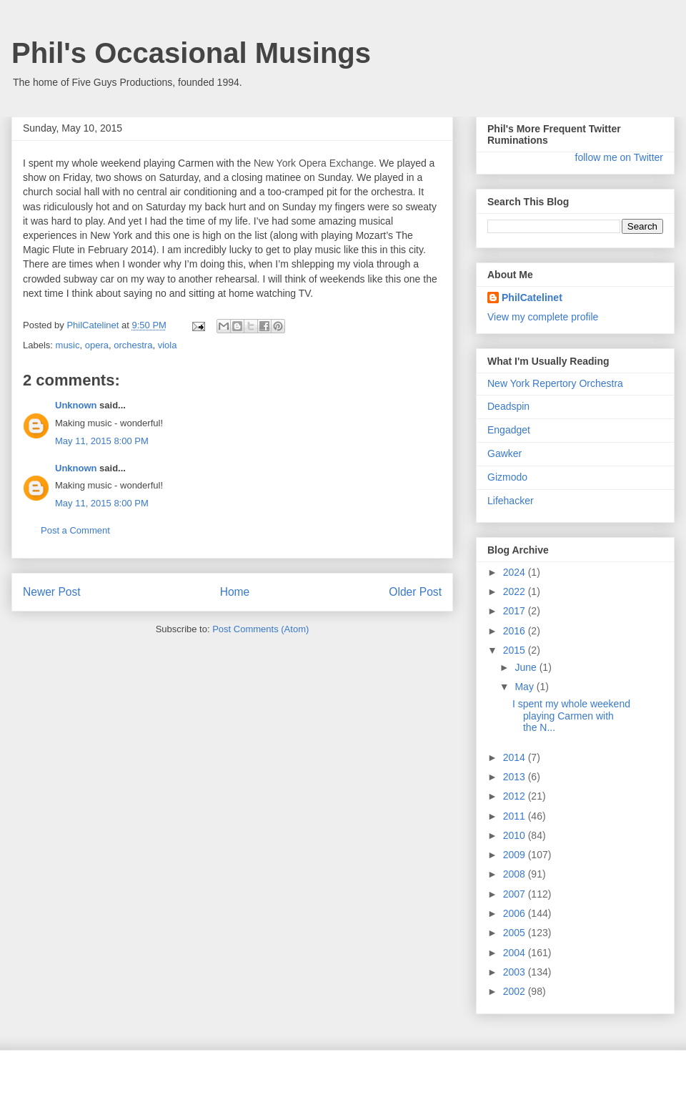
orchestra (133, 345)
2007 (515, 894)
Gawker (504, 453)
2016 (515, 631)
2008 (515, 874)
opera (97, 345)
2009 (515, 854)
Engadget (508, 430)
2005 (515, 932)
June (526, 667)
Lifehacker (510, 500)
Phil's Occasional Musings (191, 53)
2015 (515, 650)
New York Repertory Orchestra (555, 383)
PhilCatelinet (532, 297)
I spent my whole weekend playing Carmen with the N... (571, 716)
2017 (515, 611)
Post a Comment (75, 530)
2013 (515, 776)
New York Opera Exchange (314, 163)
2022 (515, 591)
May (525, 686)
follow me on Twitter (619, 157)
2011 (515, 816)
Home (235, 592)
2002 (515, 991)
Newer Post (52, 592)
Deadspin (508, 406)
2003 (515, 972)
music (68, 345)
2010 (515, 835)
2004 (515, 952)
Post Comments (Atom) (260, 629)
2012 (515, 796)
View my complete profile (542, 317)
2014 (515, 757)
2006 (515, 913)
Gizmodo (507, 477)
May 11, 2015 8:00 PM (102, 441)
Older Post (415, 592)
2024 (515, 572)
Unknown (76, 405)
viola (167, 345)
